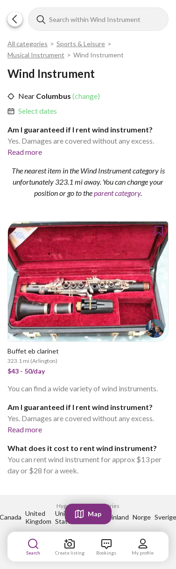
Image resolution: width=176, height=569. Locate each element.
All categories (27, 44)
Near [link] (26, 95)
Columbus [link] (53, 95)
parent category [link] (117, 192)
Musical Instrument (35, 55)
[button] (15, 19)
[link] (37, 111)
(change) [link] (85, 95)
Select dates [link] (37, 110)
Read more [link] (24, 151)
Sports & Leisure (80, 44)
